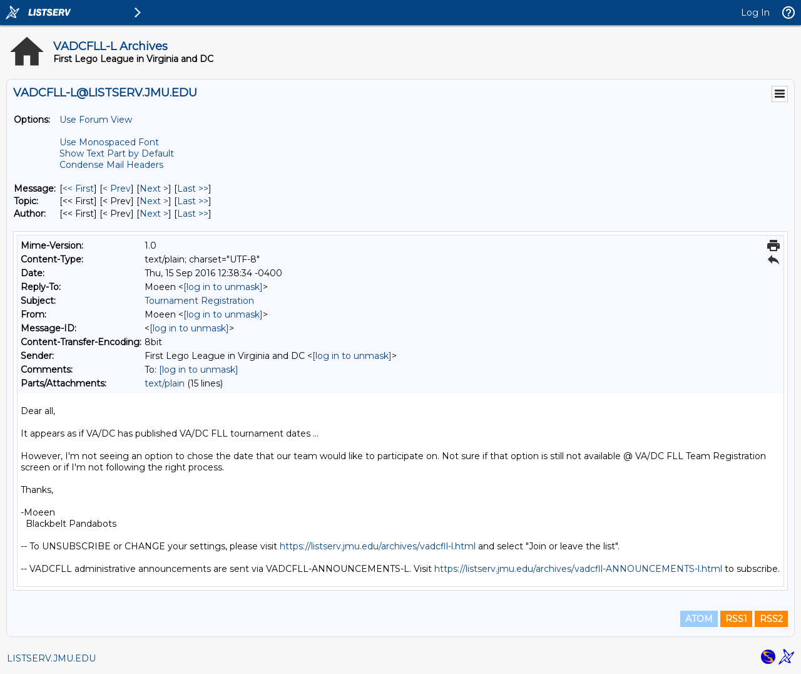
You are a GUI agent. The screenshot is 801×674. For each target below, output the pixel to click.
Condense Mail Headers (111, 164)
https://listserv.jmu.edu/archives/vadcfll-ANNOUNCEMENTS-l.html (578, 568)
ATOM (699, 619)
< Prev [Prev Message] (117, 188)
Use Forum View (95, 119)
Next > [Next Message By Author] (154, 213)
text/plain (165, 383)
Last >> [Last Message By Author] (192, 213)
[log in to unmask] (223, 287)
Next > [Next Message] (154, 188)
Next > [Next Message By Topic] (154, 201)
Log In (755, 12)
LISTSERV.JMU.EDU (51, 658)
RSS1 (736, 619)
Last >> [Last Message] (192, 188)
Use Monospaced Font (109, 142)
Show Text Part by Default (116, 153)
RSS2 (771, 619)
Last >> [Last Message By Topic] (192, 201)
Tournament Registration (199, 300)
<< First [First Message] (78, 188)
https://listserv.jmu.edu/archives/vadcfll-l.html (378, 546)
